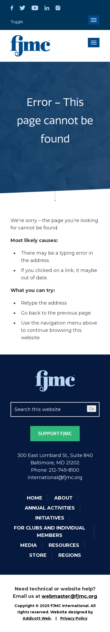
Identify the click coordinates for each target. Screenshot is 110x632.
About (63, 498)
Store (38, 555)
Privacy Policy (73, 618)
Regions (69, 555)
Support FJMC (55, 433)
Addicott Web (37, 618)
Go (91, 408)
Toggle (17, 21)
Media (28, 545)
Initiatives (49, 518)
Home (34, 498)
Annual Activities (50, 508)
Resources (64, 545)
